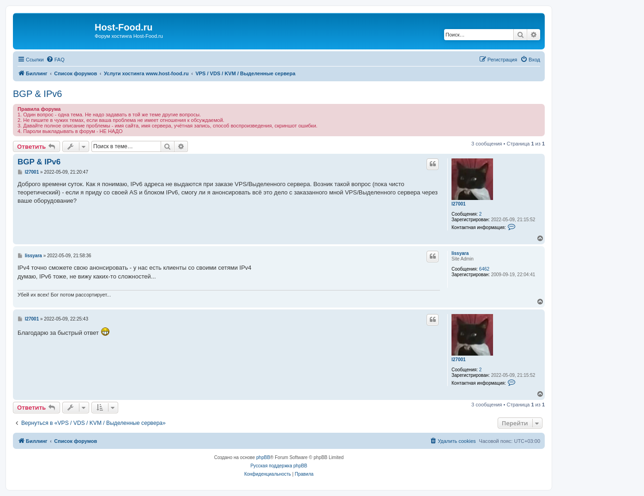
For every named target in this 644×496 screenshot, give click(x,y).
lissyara (460, 253)
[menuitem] (55, 59)
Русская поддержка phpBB (278, 465)
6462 (484, 269)
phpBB (263, 457)
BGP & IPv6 (37, 94)
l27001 (458, 203)
